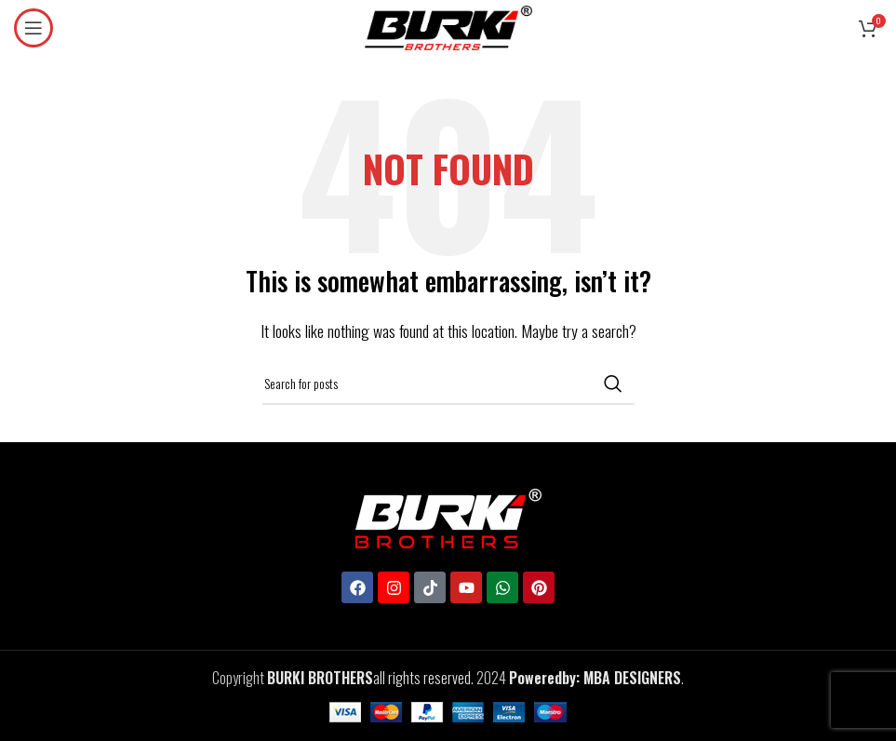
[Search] (448, 383)
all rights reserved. (370, 678)
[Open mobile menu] (33, 28)
